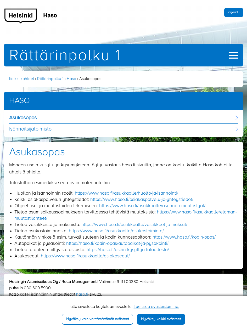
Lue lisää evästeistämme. (156, 307)
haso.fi (82, 294)
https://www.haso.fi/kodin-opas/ (184, 237)
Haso (71, 79)
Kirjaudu (233, 12)
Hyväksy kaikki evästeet (161, 319)
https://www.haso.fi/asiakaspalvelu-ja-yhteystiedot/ (141, 199)
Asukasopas (23, 118)
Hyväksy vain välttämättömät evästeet (97, 319)
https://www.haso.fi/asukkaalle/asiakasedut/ (85, 256)
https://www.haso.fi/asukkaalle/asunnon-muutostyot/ (152, 206)
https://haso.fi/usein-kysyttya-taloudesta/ (128, 249)
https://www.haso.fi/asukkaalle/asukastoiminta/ (116, 231)
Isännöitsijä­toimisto (30, 129)
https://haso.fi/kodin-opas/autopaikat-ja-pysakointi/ (117, 243)
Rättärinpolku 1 (65, 56)
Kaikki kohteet (21, 79)
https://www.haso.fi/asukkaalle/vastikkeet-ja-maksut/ (134, 224)
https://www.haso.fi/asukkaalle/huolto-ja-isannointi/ (126, 193)
